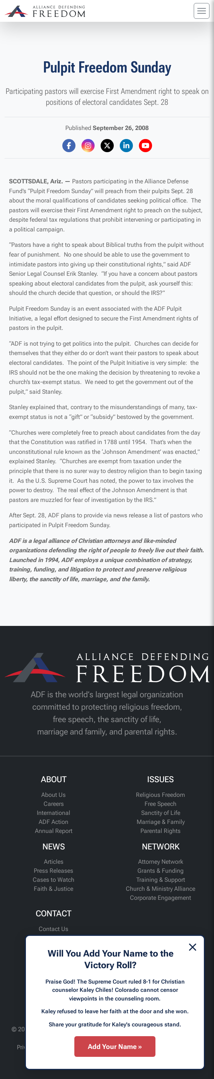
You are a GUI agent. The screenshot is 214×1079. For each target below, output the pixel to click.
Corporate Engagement (160, 897)
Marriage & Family (161, 821)
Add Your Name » (115, 1046)
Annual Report (53, 830)
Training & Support (160, 879)
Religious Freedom (160, 794)
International (53, 812)
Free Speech (160, 803)
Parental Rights (160, 830)
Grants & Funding (160, 870)
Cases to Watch (53, 879)
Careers (54, 803)
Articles (53, 861)
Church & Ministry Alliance (160, 888)
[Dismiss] (192, 947)
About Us (53, 794)
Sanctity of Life (160, 812)
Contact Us (53, 928)
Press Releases (53, 870)
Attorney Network (160, 861)
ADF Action (53, 821)
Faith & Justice (53, 888)
